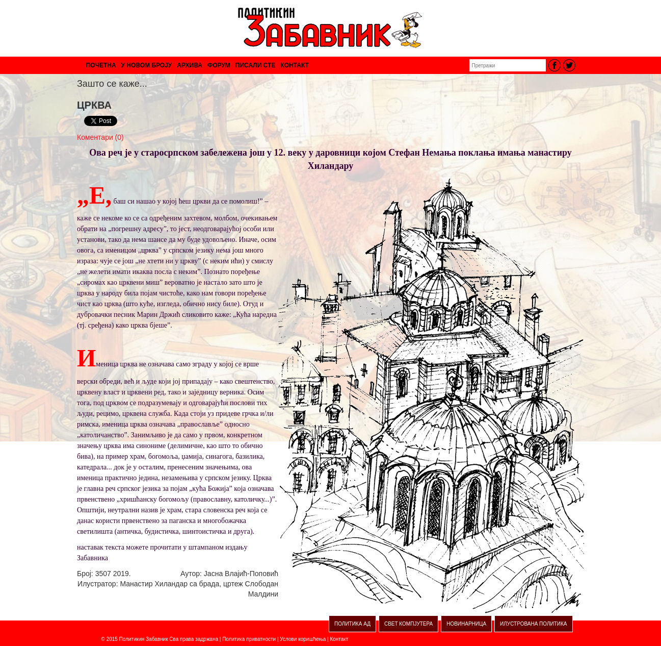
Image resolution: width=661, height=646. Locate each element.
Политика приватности (249, 639)
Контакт (339, 639)
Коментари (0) (100, 137)
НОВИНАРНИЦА (466, 624)
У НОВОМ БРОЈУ (146, 65)
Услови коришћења (303, 639)
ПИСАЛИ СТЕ (255, 65)
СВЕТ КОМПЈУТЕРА (408, 624)
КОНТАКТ (294, 65)
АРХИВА (189, 65)
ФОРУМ (218, 65)
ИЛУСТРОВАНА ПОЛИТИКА (533, 624)
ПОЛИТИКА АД (352, 624)
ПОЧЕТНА (101, 65)
